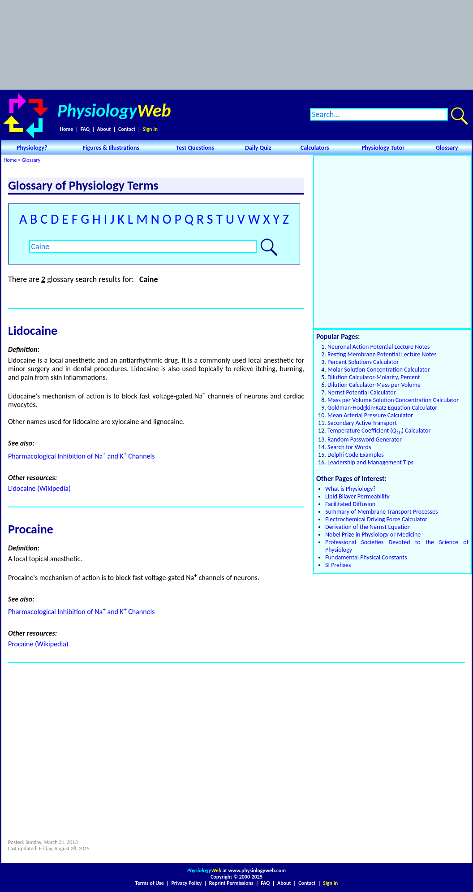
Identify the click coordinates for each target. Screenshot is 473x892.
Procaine (30, 529)
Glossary (447, 148)
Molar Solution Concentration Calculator (378, 369)
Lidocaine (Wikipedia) (39, 488)
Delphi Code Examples (355, 455)
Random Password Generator (364, 439)
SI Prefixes (338, 565)
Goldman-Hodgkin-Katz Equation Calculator (382, 407)
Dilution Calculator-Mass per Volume (374, 385)
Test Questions (195, 148)
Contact (126, 129)
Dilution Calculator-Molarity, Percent (373, 377)
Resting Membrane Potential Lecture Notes (382, 354)
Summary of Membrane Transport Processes (381, 511)
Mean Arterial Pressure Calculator (370, 415)
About (104, 129)
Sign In (150, 129)
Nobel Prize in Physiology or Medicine (373, 534)
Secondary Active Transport (362, 423)
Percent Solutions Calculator (363, 362)
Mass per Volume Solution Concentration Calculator (393, 400)
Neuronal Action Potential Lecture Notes (378, 347)
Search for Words (349, 447)
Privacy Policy (186, 883)
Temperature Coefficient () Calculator (378, 430)
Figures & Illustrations (111, 148)
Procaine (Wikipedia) (38, 644)
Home (66, 129)
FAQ (85, 129)
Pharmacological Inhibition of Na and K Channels (81, 456)
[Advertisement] (236, 45)
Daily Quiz (258, 148)
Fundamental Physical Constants (366, 557)
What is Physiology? (350, 489)
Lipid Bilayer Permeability (357, 496)
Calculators (315, 148)
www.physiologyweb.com (257, 870)
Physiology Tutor (382, 148)
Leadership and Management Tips (370, 462)
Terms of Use (149, 883)
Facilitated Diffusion (350, 504)
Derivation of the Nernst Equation (368, 527)
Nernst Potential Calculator (361, 392)
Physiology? (32, 148)
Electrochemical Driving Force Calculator (376, 519)
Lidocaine (32, 330)
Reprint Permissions (231, 883)
